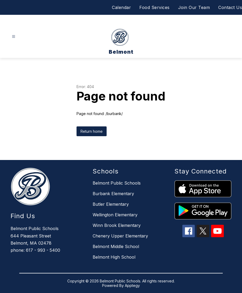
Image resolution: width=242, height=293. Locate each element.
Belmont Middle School (116, 246)
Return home (91, 131)
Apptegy (132, 285)
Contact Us (230, 7)
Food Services (154, 7)
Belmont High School (114, 257)
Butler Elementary (111, 204)
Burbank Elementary (113, 193)
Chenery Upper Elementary (120, 236)
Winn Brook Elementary (117, 225)
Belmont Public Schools (117, 183)
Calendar (121, 7)
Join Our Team (194, 7)
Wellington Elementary (115, 214)
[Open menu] (14, 37)
